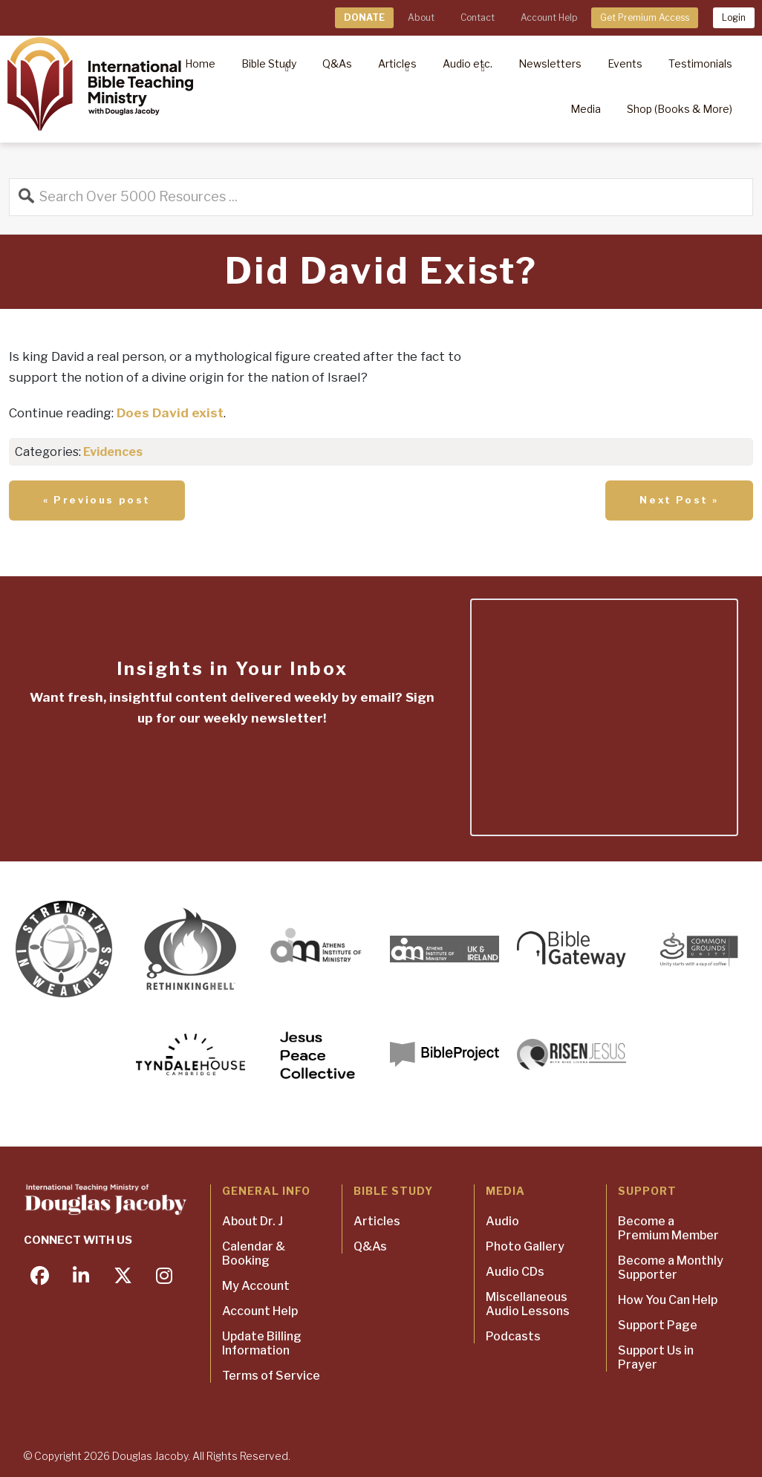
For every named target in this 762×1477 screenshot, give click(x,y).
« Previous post (97, 500)
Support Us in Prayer (656, 1357)
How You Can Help (667, 1300)
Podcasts (513, 1336)
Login (734, 17)
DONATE (364, 17)
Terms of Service (271, 1376)
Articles (377, 1221)
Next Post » (679, 500)
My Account (256, 1286)
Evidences (113, 452)
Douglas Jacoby (150, 1456)
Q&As (370, 1246)
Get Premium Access (644, 17)
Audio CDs (515, 1272)
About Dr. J (252, 1221)
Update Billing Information (262, 1343)
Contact (477, 17)
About (421, 17)
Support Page (657, 1325)
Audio (502, 1221)
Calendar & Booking (253, 1253)
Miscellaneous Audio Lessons (528, 1304)
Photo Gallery (525, 1246)
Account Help (549, 17)
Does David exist (170, 412)
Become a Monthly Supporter (670, 1267)
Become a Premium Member (668, 1228)
